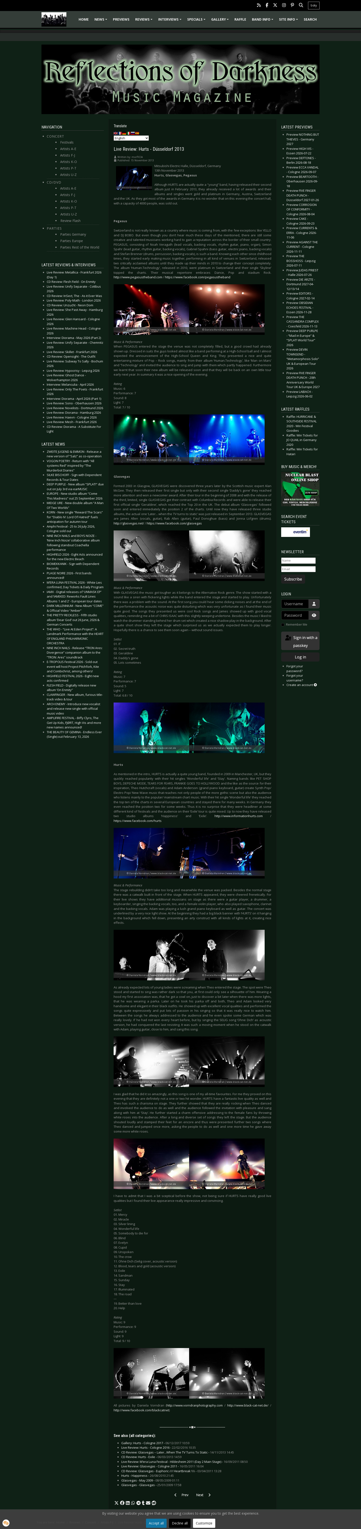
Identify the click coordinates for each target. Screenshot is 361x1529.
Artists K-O (68, 161)
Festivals (67, 142)
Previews (121, 19)
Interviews (170, 21)
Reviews (144, 21)
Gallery (220, 21)
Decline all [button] (180, 1523)
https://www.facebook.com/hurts (138, 821)
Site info (289, 21)
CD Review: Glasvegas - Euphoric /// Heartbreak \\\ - (171, 1471)
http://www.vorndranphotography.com (195, 1405)
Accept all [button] (156, 1523)
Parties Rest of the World (79, 247)
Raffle (240, 19)
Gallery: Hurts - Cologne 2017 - (155, 1443)
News (101, 21)
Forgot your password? (294, 668)
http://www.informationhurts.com (239, 816)
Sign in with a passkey (300, 641)
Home (84, 19)
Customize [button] (204, 1523)
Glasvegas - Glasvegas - (151, 1485)
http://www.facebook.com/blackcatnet (141, 1410)
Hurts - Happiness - (147, 1475)
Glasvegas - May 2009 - (150, 1480)
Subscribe (293, 579)
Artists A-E (68, 148)
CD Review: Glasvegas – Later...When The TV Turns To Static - (177, 1452)
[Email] (298, 569)
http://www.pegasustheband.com (138, 277)
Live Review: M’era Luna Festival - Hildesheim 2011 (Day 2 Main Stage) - (184, 1461)
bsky (314, 5)
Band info (263, 21)
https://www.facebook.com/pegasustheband (197, 277)
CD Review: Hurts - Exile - (151, 1457)
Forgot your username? (294, 677)
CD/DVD (54, 182)
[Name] (298, 561)
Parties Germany (73, 234)
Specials (197, 21)
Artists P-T (68, 168)
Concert (55, 136)
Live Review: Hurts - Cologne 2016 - (158, 1447)
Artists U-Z (68, 174)
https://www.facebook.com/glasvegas (174, 523)
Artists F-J (67, 155)
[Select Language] (131, 138)
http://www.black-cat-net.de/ (247, 1405)
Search (310, 19)
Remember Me (296, 624)
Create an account (301, 685)
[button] (116, 1503)
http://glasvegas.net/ (129, 523)
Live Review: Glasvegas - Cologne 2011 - (162, 1466)
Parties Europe (71, 240)
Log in (300, 657)
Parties (54, 228)
